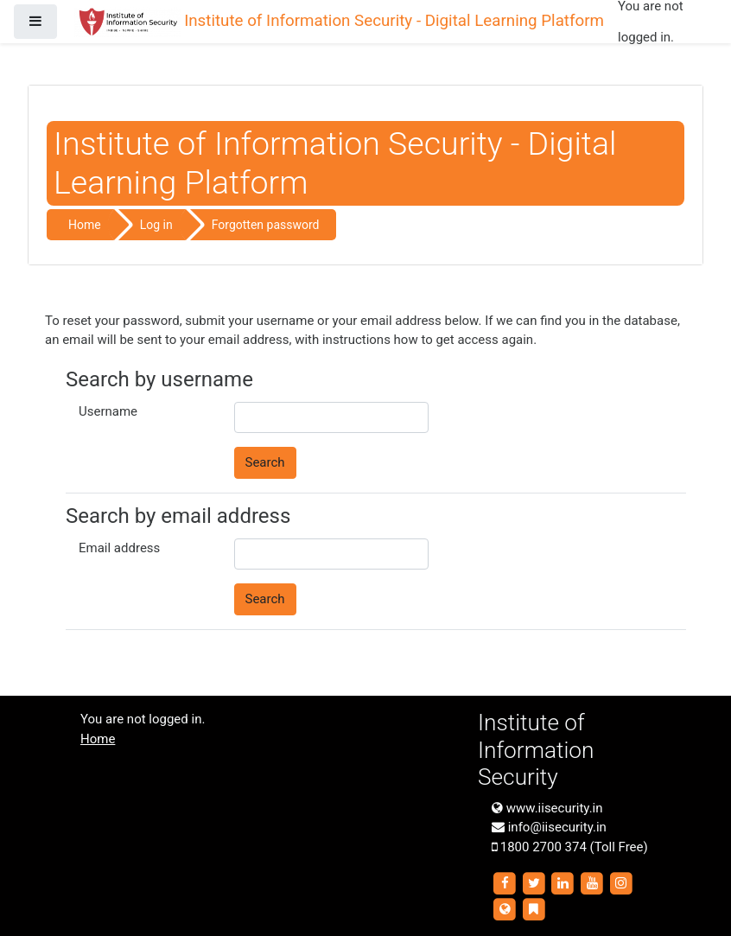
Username (108, 411)
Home (84, 225)
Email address (119, 548)
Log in (156, 225)
